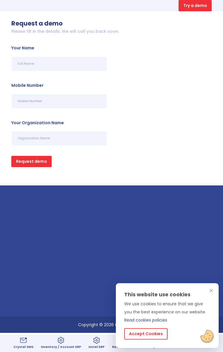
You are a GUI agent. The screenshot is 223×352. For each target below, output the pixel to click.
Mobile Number (27, 85)
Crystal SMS (23, 343)
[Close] (211, 291)
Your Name (22, 48)
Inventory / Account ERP (61, 343)
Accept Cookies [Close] (146, 334)
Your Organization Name (37, 122)
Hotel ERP (97, 343)
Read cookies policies (145, 320)
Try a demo (195, 5)
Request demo (31, 161)
